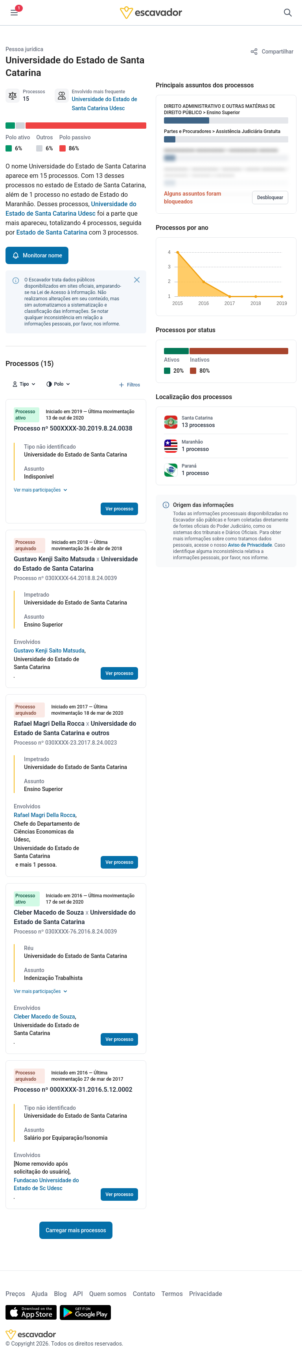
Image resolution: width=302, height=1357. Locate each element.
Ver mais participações (41, 490)
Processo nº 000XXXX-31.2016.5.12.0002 (73, 1089)
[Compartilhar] (271, 51)
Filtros (129, 385)
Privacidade (205, 1294)
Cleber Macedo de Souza (44, 1016)
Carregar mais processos (76, 1230)
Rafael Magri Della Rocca (45, 815)
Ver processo (119, 509)
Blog (60, 1294)
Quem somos (108, 1294)
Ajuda (39, 1294)
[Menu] (14, 12)
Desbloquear (270, 197)
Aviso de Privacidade (250, 545)
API (78, 1294)
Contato (144, 1294)
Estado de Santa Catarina (52, 232)
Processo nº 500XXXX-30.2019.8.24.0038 (73, 428)
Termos (171, 1294)
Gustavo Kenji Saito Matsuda (49, 650)
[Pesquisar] (288, 12)
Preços (15, 1294)
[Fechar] (137, 280)
